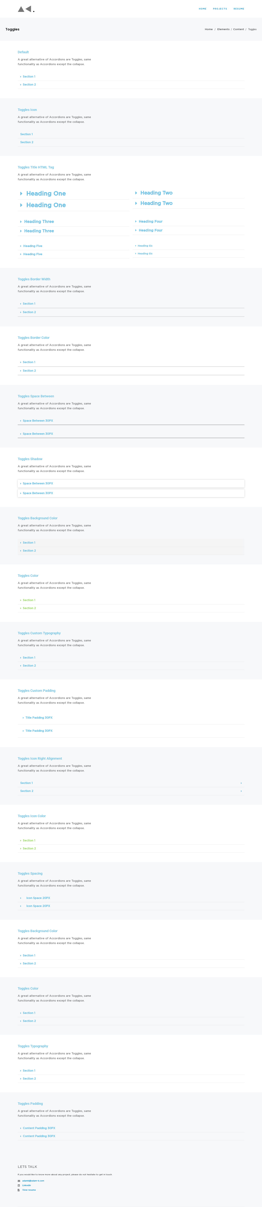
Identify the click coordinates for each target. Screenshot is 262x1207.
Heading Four (150, 221)
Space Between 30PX (38, 420)
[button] (131, 77)
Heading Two (156, 193)
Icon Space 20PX (38, 898)
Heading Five (32, 246)
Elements (223, 29)
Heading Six (145, 246)
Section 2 (29, 84)
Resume (239, 9)
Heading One (46, 194)
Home (203, 9)
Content (238, 29)
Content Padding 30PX (39, 1128)
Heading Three (39, 222)
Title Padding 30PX (39, 717)
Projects (220, 9)
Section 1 (29, 76)
